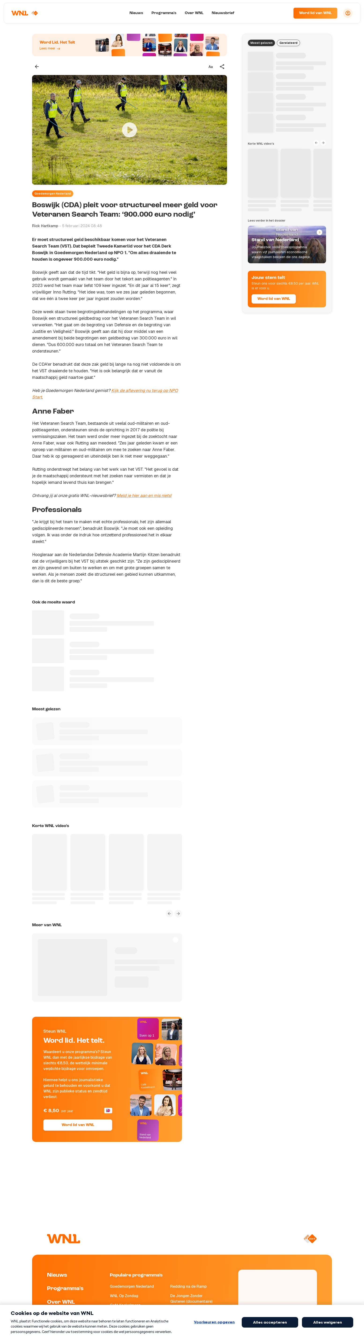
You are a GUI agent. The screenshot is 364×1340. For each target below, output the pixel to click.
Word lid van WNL (315, 13)
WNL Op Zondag (124, 1295)
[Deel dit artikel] (222, 66)
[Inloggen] (348, 13)
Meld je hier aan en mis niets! (144, 495)
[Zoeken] (284, 13)
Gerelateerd (288, 43)
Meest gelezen (261, 43)
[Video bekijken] (129, 130)
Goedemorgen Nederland (52, 194)
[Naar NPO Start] (310, 1238)
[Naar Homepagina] (25, 13)
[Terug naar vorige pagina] (36, 66)
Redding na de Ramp (188, 1286)
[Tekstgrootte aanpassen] (210, 66)
